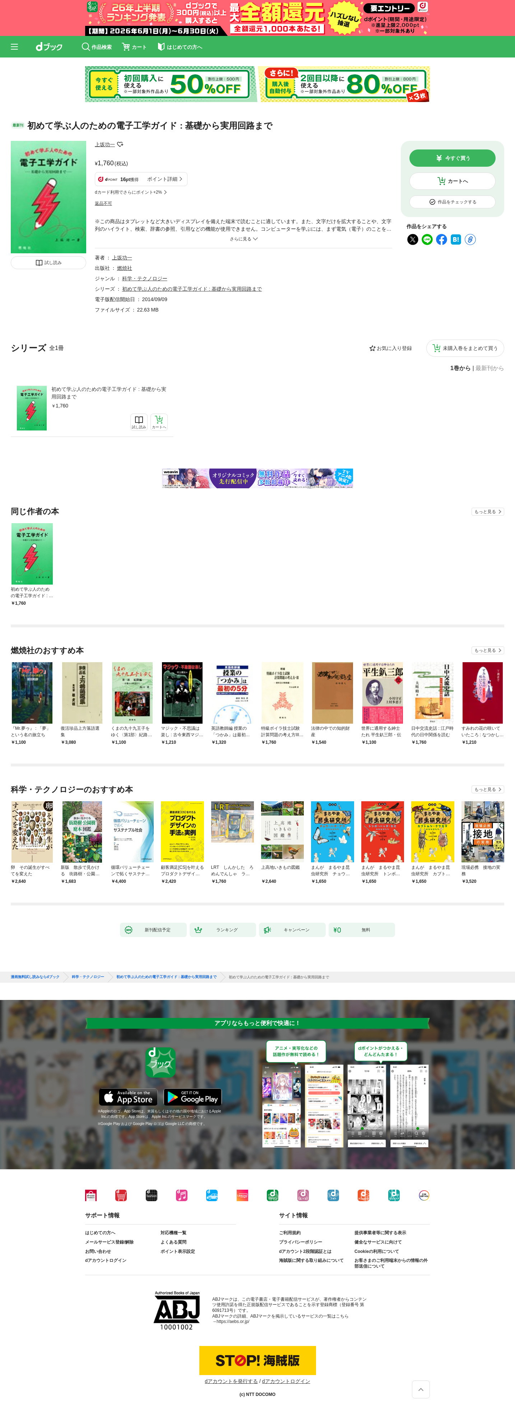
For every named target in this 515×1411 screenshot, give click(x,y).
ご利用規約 (290, 1232)
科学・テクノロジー (144, 278)
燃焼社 (124, 268)
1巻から (460, 368)
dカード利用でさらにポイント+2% (128, 192)
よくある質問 (173, 1242)
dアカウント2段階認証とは (305, 1251)
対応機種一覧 (173, 1232)
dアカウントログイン (105, 1260)
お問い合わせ (98, 1251)
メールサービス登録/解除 (109, 1242)
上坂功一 (105, 144)
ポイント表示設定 (178, 1251)
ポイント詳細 (162, 179)
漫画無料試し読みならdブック (35, 977)
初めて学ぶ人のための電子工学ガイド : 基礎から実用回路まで (108, 393)
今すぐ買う (457, 158)
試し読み (53, 262)
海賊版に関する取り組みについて (311, 1260)
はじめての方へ (100, 1232)
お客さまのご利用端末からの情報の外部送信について (391, 1263)
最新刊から (489, 368)
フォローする (120, 144)
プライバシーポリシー (300, 1242)
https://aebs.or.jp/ (233, 1321)
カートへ (458, 181)
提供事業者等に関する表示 (380, 1232)
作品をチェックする (457, 201)
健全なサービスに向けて (378, 1242)
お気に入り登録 (394, 348)
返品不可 (103, 203)
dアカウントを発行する (231, 1381)
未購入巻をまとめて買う (470, 348)
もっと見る (485, 511)
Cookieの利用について (376, 1251)
